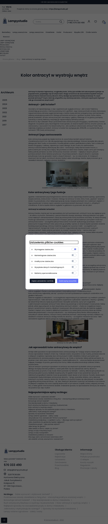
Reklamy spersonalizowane (45, 273)
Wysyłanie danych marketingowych (49, 267)
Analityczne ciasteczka (44, 261)
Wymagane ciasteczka (43, 249)
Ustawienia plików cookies (46, 242)
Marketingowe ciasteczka (45, 255)
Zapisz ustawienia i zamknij (42, 281)
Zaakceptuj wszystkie (67, 281)
